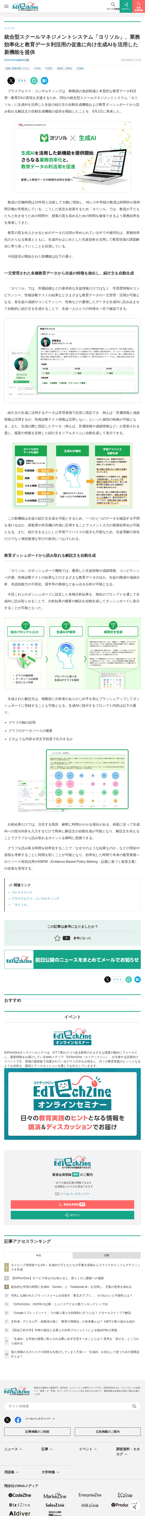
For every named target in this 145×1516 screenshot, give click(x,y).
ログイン (72, 1215)
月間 (106, 1255)
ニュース (13, 1449)
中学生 (49, 68)
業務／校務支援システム (17, 68)
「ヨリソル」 (20, 904)
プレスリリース (22, 892)
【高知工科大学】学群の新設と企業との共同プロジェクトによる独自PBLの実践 (64, 1330)
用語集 (11, 1472)
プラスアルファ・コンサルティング (35, 898)
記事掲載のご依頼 (37, 1431)
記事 (47, 1449)
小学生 (37, 68)
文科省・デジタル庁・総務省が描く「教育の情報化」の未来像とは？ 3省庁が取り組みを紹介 (73, 1321)
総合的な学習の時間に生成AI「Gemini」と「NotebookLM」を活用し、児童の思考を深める (71, 1286)
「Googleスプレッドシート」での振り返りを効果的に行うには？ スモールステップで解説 (71, 1312)
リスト (21, 80)
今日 (38, 1255)
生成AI (80, 68)
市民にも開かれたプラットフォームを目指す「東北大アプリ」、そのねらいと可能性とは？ (72, 1295)
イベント (88, 1449)
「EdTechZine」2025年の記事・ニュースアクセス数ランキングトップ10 (59, 1304)
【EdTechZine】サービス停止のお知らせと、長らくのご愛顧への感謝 (57, 1278)
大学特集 (50, 1472)
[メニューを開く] (6, 6)
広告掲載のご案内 (108, 1431)
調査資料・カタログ (128, 1452)
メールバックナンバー (72, 1193)
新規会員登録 (71, 1204)
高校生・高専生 (64, 68)
